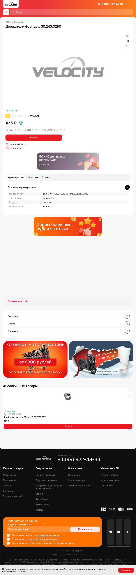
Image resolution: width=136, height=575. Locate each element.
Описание (33, 177)
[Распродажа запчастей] (35, 359)
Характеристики (16, 177)
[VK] (110, 532)
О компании (74, 474)
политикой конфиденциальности (43, 539)
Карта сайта (107, 485)
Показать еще (18, 301)
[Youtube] (119, 532)
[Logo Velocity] (11, 4)
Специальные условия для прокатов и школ (48, 487)
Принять (126, 570)
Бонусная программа (46, 480)
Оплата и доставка (45, 474)
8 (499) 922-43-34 (110, 4)
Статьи (39, 493)
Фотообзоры (41, 499)
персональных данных (47, 535)
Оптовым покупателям (79, 485)
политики (21, 571)
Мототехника (9, 474)
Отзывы (46, 177)
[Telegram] (127, 532)
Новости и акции (76, 480)
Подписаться (88, 529)
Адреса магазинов (110, 480)
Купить (33, 137)
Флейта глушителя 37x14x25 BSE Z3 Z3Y (25, 417)
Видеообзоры (42, 504)
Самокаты (8, 485)
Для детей (8, 490)
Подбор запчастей (12, 496)
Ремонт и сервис (109, 474)
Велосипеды (9, 480)
